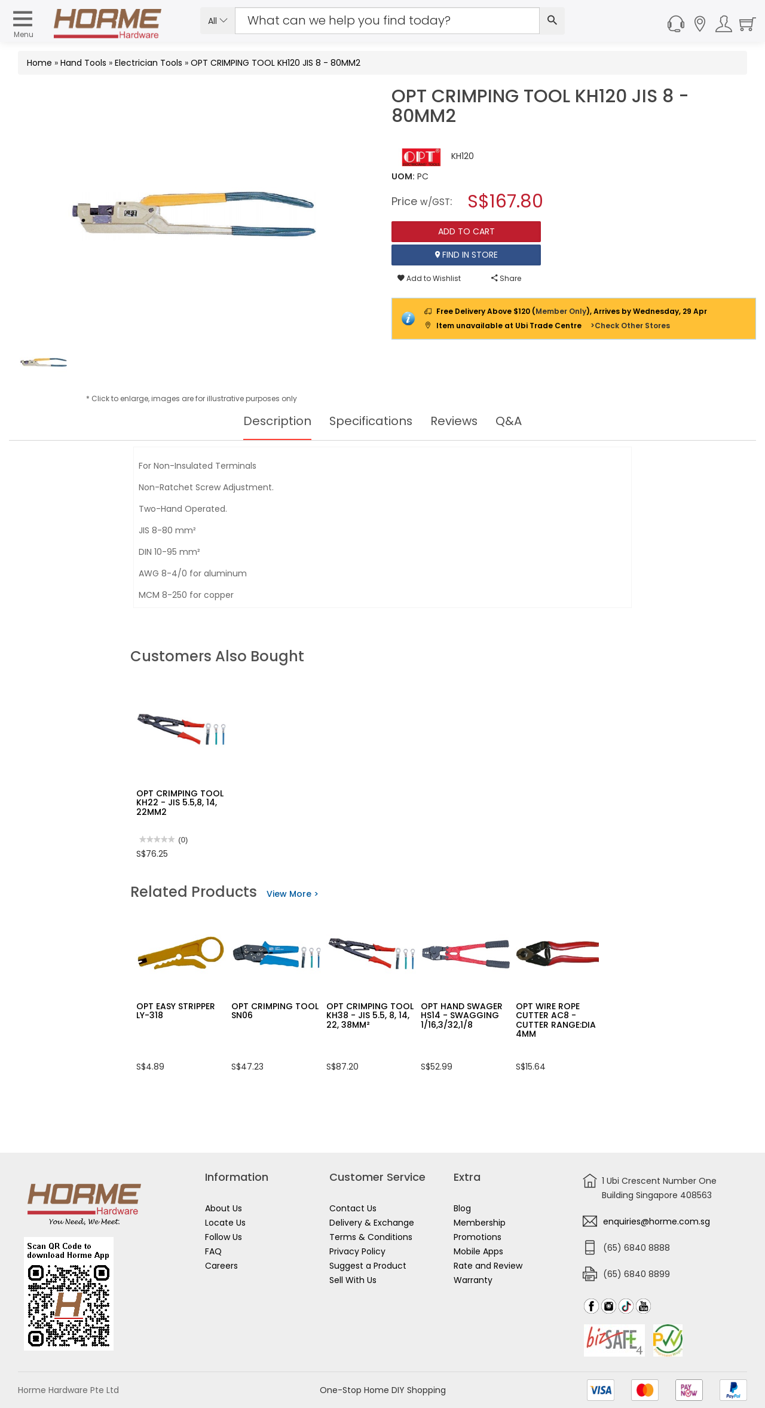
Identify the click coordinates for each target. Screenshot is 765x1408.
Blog (462, 1208)
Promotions (477, 1237)
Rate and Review (488, 1266)
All (218, 21)
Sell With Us (353, 1280)
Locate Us (225, 1223)
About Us (223, 1208)
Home (39, 63)
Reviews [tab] (455, 421)
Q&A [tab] (510, 421)
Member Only (561, 311)
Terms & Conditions (370, 1237)
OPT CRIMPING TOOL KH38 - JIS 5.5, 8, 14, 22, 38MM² (370, 1015)
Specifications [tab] (371, 421)
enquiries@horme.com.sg (656, 1221)
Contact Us (353, 1208)
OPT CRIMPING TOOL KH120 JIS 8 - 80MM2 (275, 63)
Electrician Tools (148, 63)
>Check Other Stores (630, 325)
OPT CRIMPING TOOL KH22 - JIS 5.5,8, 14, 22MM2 (180, 802)
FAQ (213, 1251)
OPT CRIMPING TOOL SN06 (275, 1010)
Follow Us (223, 1237)
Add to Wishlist (429, 278)
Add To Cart (466, 231)
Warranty (473, 1280)
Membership (480, 1223)
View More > (293, 894)
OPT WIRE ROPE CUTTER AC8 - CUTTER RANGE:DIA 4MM (556, 1020)
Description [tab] (276, 421)
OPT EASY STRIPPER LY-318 (175, 1010)
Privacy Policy (357, 1251)
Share (506, 278)
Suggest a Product (367, 1266)
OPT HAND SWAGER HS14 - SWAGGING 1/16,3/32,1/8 (462, 1015)
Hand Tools (83, 63)
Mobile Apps (478, 1251)
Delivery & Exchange (371, 1223)
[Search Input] (387, 20)
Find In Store (466, 255)
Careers (221, 1266)
